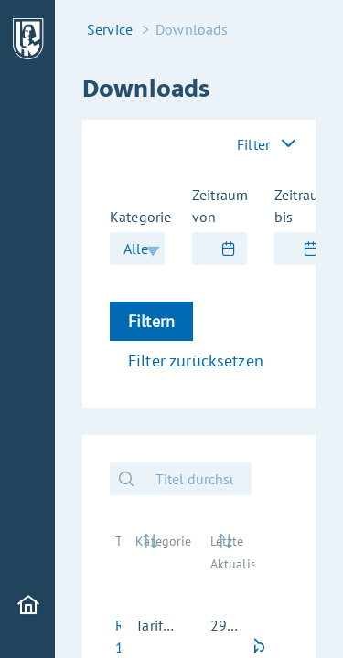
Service (110, 29)
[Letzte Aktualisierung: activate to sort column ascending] (225, 562)
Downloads (191, 29)
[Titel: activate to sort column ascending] (111, 562)
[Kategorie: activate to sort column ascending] (158, 562)
